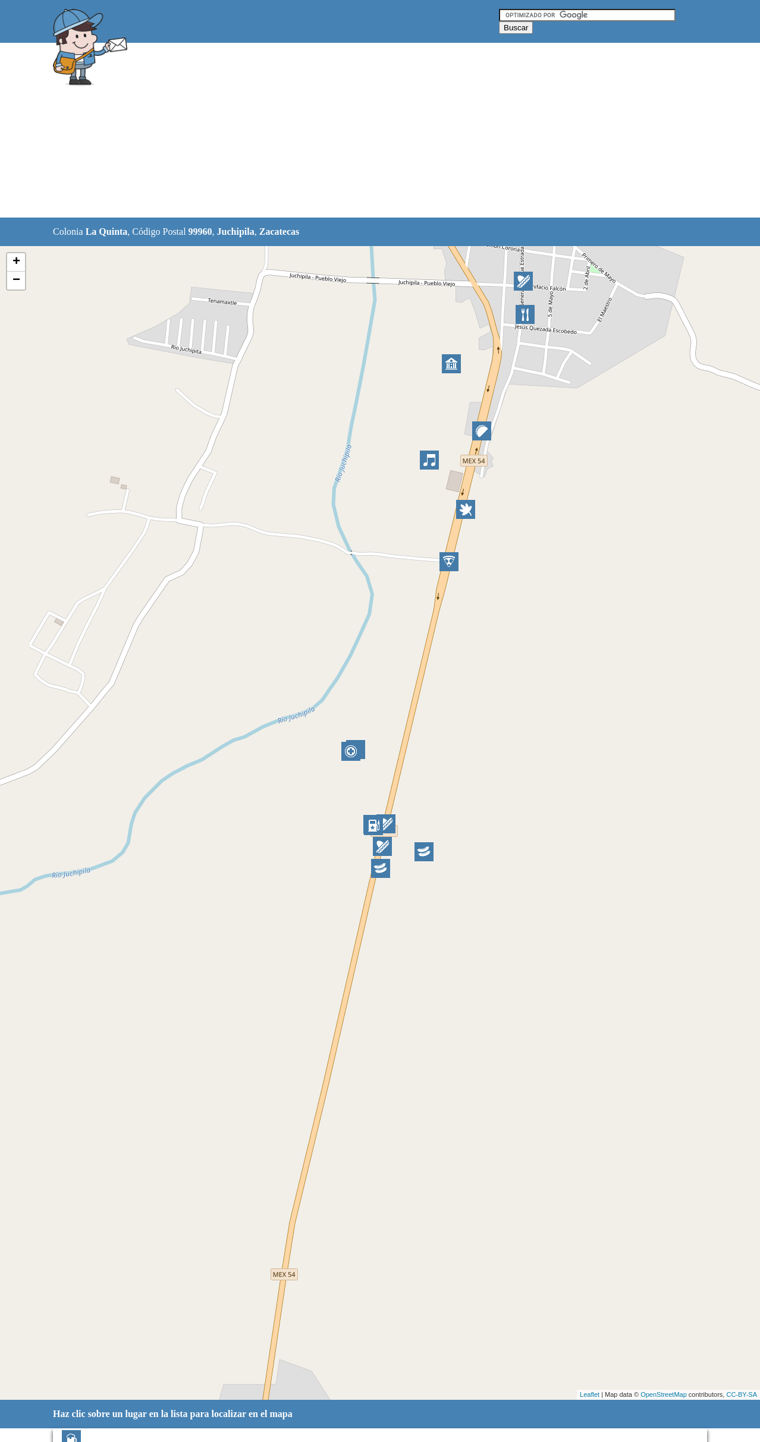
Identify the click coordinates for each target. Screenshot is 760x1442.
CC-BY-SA (741, 1394)
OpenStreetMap (663, 1394)
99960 (200, 231)
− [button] (16, 280)
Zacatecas (279, 231)
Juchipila (236, 231)
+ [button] (16, 262)
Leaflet (589, 1394)
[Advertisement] (349, 131)
